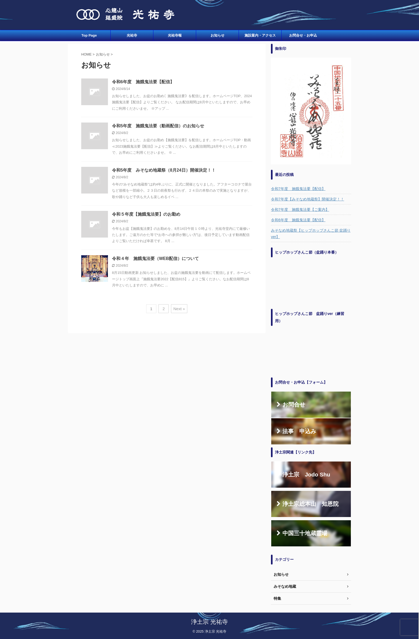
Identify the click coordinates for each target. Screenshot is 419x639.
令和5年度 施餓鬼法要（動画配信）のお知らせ (158, 126)
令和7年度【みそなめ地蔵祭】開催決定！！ (307, 199)
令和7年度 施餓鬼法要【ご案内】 (300, 209)
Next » (179, 308)
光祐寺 (132, 35)
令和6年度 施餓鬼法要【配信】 (143, 82)
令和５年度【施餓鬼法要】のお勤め (146, 214)
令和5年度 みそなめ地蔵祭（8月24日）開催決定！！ (164, 170)
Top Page (89, 35)
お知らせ (217, 35)
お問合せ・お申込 (303, 35)
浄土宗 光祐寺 (209, 621)
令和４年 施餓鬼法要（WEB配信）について (155, 258)
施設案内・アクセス (260, 35)
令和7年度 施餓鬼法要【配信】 (298, 189)
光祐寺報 (175, 35)
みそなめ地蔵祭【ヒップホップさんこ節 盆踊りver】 (311, 233)
